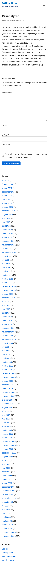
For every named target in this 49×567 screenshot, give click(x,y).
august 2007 (7, 407)
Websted (6, 144)
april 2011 (6, 271)
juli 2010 (5, 301)
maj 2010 (6, 309)
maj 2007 (6, 419)
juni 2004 (6, 509)
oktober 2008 (7, 381)
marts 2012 (7, 230)
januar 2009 (7, 369)
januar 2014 (7, 195)
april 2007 (6, 422)
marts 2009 (7, 362)
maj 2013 (6, 199)
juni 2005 (6, 464)
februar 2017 (7, 184)
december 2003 (9, 532)
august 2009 (7, 343)
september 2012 (9, 211)
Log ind (5, 549)
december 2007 (9, 392)
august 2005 (7, 456)
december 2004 (9, 487)
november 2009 (9, 332)
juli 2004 (5, 506)
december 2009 (9, 328)
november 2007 (9, 396)
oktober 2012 (7, 207)
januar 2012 (7, 237)
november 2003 (9, 536)
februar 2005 (7, 479)
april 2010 (6, 313)
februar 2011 (7, 279)
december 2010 (9, 286)
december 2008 (9, 373)
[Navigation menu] (44, 5)
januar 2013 (7, 203)
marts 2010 (7, 317)
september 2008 (9, 385)
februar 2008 (7, 388)
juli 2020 (5, 180)
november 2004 (9, 491)
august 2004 (7, 502)
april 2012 (6, 226)
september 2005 (9, 453)
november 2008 (9, 377)
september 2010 (9, 298)
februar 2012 (7, 233)
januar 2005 (7, 483)
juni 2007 (6, 415)
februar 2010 (7, 320)
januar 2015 (7, 188)
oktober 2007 (7, 400)
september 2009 (9, 339)
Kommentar (7, 93)
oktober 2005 (7, 449)
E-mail (5, 135)
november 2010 (9, 290)
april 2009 (6, 358)
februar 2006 (7, 434)
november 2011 (9, 245)
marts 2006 (7, 430)
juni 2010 (6, 305)
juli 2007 (5, 411)
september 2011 (9, 252)
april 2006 (6, 426)
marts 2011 (7, 275)
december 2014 (9, 192)
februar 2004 (7, 525)
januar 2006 (7, 438)
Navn (5, 125)
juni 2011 (6, 264)
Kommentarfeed (9, 556)
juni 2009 (6, 351)
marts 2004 (7, 521)
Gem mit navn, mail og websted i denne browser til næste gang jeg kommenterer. (26, 155)
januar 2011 (7, 282)
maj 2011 (6, 267)
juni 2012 (6, 218)
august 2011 (7, 256)
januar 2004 (7, 528)
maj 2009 (6, 354)
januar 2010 (7, 324)
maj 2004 (6, 513)
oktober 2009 (7, 335)
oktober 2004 (7, 494)
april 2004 (6, 517)
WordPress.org (8, 560)
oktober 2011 (7, 248)
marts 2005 (7, 475)
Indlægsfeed (7, 552)
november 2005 (9, 445)
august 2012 (7, 214)
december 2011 (9, 241)
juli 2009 (5, 347)
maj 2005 (6, 468)
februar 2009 (7, 366)
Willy (6, 20)
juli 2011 (5, 260)
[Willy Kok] (10, 5)
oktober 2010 (7, 294)
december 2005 (9, 441)
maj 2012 (6, 222)
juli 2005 (5, 460)
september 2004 (9, 498)
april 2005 (6, 472)
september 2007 (9, 404)
